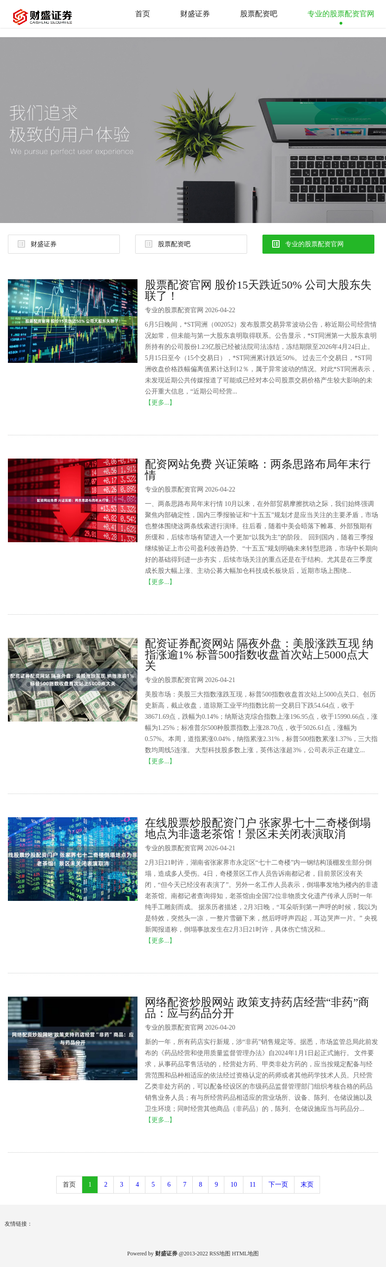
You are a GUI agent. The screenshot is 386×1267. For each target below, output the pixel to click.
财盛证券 (195, 14)
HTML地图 (245, 1253)
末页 (307, 1184)
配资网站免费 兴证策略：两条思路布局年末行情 (258, 470)
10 (233, 1184)
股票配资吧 (258, 14)
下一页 (278, 1184)
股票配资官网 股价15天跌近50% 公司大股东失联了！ (258, 290)
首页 (142, 14)
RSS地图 (219, 1253)
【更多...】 (160, 402)
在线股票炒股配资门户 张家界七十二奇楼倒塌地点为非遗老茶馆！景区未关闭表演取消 (258, 828)
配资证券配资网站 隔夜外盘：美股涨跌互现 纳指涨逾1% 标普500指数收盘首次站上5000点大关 (259, 654)
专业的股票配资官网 (340, 14)
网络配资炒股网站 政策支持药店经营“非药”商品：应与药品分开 (257, 1008)
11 (252, 1184)
